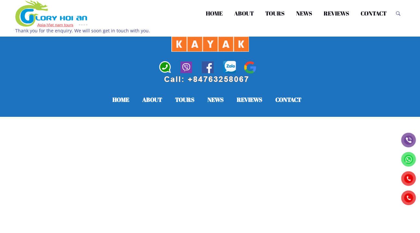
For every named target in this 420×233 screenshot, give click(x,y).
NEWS (307, 13)
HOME (217, 13)
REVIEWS (338, 13)
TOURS (277, 13)
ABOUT (247, 13)
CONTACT (374, 13)
